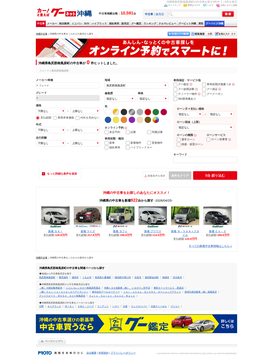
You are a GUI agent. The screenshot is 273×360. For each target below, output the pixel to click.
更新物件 (155, 143)
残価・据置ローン (190, 144)
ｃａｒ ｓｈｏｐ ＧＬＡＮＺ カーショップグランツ (152, 292)
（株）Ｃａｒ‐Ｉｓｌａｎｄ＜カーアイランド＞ (63, 292)
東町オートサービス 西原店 (169, 288)
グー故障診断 (183, 89)
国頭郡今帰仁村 (123, 277)
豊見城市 (63, 277)
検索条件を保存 (156, 175)
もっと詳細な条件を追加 (62, 173)
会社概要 (91, 353)
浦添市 (75, 277)
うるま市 (86, 277)
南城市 (165, 277)
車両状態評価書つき (216, 84)
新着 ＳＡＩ (55, 231)
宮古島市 (177, 277)
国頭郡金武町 (152, 277)
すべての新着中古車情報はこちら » (210, 246)
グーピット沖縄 (187, 23)
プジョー (175, 306)
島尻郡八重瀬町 (103, 277)
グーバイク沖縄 (214, 23)
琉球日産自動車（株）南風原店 (201, 292)
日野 (41, 306)
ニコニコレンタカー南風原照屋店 (83, 288)
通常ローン (186, 139)
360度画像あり (184, 98)
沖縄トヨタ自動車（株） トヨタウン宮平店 (127, 288)
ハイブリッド (99, 23)
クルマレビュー (167, 23)
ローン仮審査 (217, 139)
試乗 (131, 132)
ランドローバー (139, 306)
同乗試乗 (155, 132)
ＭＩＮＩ (69, 306)
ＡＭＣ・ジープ (86, 306)
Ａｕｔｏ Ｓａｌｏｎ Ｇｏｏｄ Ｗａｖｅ (112, 296)
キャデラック (54, 306)
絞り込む (215, 175)
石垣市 (137, 277)
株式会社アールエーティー (106, 292)
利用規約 (104, 353)
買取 (200, 23)
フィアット (103, 306)
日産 (125, 306)
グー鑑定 (136, 23)
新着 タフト (120, 231)
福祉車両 (114, 23)
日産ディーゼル (159, 306)
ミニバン (77, 23)
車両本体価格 (63, 117)
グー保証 (210, 89)
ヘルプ (210, 5)
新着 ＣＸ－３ (217, 231)
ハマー (115, 306)
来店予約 (112, 132)
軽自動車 (64, 23)
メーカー (52, 23)
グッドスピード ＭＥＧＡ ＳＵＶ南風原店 (62, 296)
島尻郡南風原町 (47, 277)
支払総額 (43, 117)
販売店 (160, 14)
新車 (110, 143)
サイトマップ (174, 5)
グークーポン (212, 93)
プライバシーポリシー (123, 353)
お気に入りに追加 (228, 5)
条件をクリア (180, 175)
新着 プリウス (152, 231)
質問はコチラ (194, 5)
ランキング (150, 23)
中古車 (41, 23)
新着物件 (133, 143)
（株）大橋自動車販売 (50, 288)
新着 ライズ (88, 231)
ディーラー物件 (185, 93)
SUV (86, 23)
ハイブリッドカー (139, 147)
